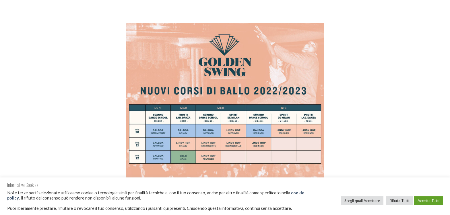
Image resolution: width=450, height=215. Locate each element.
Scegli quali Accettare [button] (362, 200)
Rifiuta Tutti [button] (399, 200)
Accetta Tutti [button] (428, 200)
